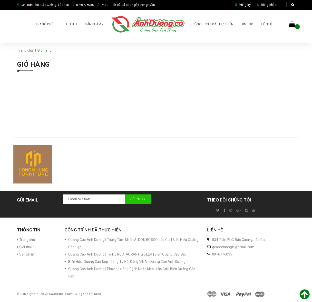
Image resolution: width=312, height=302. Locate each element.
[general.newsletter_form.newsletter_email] (107, 199)
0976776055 (85, 5)
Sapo (97, 294)
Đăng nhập (269, 5)
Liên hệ (267, 24)
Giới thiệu (69, 24)
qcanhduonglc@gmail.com (233, 247)
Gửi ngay (138, 199)
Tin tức (247, 24)
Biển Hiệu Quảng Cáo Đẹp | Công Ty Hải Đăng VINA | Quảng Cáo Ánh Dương (126, 262)
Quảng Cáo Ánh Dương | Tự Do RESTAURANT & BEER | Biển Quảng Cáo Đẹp (127, 254)
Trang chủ (44, 24)
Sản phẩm (94, 24)
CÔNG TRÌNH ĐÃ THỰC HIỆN (213, 24)
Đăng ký (245, 5)
